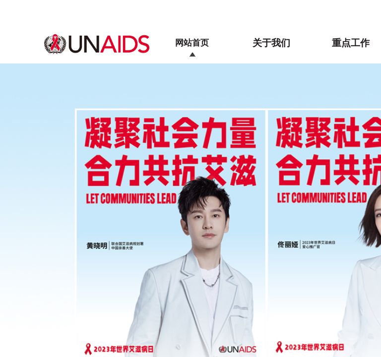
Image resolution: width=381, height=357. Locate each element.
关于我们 (271, 43)
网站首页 (192, 43)
